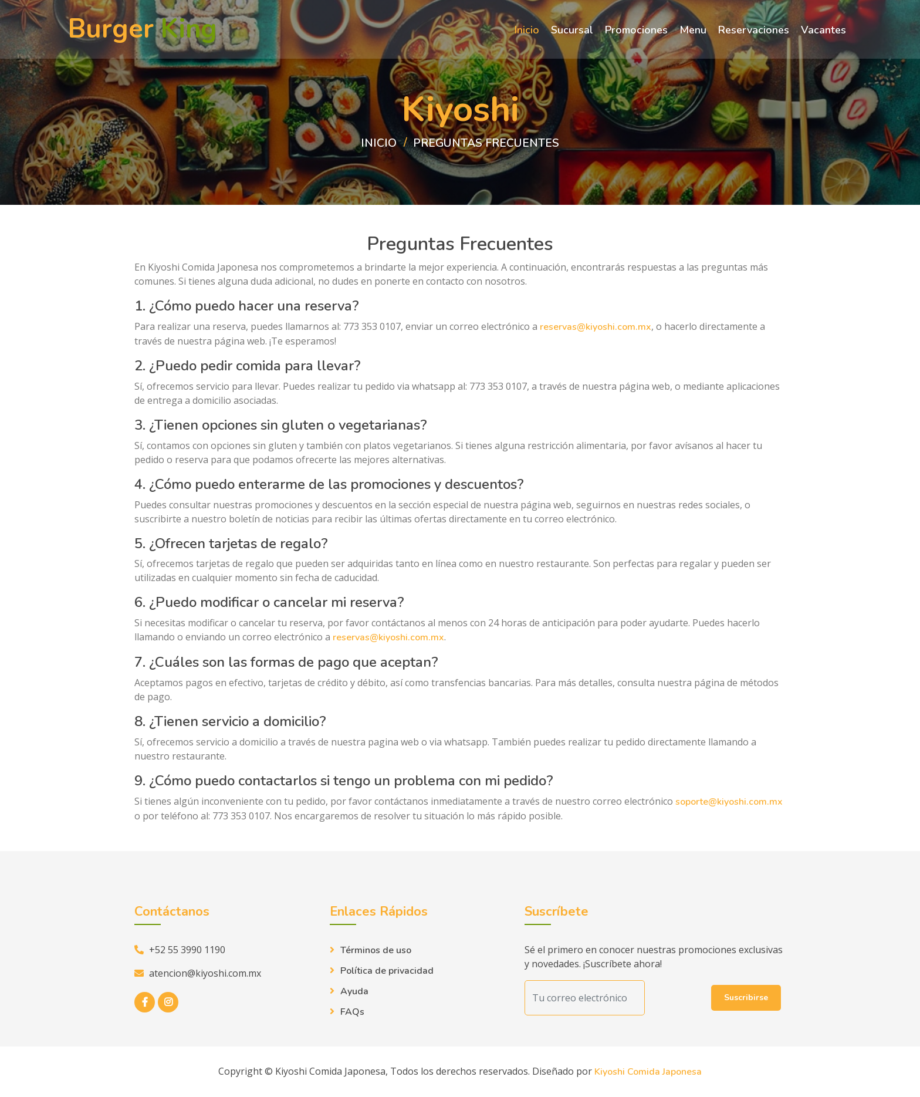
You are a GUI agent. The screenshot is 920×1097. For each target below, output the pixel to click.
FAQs (352, 1012)
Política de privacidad (387, 971)
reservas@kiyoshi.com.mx (595, 327)
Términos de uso (375, 950)
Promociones (636, 31)
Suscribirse (746, 998)
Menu (692, 31)
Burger (142, 31)
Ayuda (354, 991)
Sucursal (572, 31)
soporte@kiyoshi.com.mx (729, 802)
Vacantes (823, 31)
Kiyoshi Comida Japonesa (648, 1072)
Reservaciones (753, 31)
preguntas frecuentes (487, 143)
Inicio (527, 31)
